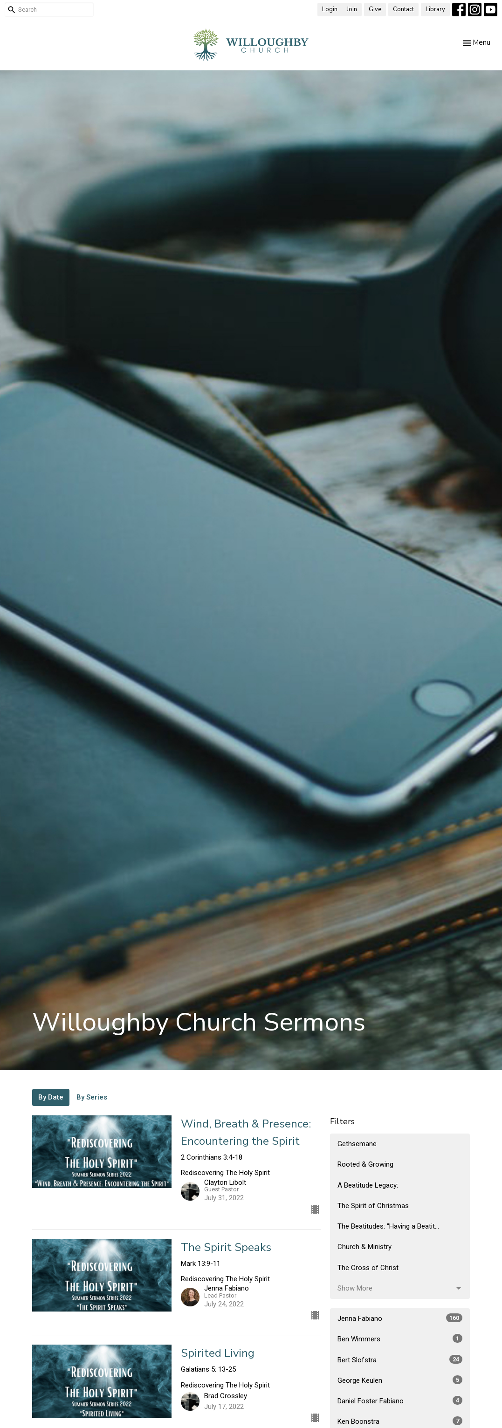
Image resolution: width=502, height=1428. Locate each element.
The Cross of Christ (368, 1268)
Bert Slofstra (399, 1359)
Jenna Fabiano (399, 1318)
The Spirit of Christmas (373, 1206)
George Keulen (399, 1380)
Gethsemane (357, 1144)
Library (435, 9)
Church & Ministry (364, 1247)
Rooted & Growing (365, 1164)
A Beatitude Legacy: (367, 1185)
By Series (91, 1097)
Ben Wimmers (399, 1338)
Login (329, 9)
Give (375, 9)
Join (352, 9)
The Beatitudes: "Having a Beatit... (388, 1226)
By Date (50, 1097)
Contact (403, 9)
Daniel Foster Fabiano (399, 1400)
